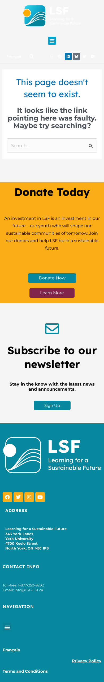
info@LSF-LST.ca (29, 590)
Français (13, 56)
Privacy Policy (86, 660)
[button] (52, 41)
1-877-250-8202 (31, 585)
